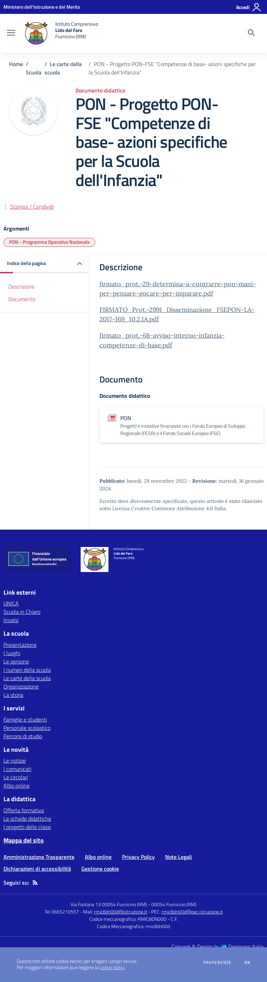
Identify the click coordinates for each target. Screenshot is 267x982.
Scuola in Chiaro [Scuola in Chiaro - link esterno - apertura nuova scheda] (21, 611)
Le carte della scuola (27, 678)
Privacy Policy (138, 857)
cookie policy (111, 967)
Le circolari (15, 777)
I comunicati (17, 769)
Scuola (33, 72)
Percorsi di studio (22, 736)
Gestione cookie (100, 868)
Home (16, 64)
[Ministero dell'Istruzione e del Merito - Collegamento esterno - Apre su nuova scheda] (41, 6)
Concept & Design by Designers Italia (217, 946)
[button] (44, 263)
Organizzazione (21, 686)
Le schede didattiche (27, 818)
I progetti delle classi (27, 827)
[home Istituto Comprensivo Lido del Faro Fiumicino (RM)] (60, 33)
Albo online (16, 785)
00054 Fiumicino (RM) (173, 904)
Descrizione (21, 286)
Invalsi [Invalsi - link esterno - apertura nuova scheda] (10, 620)
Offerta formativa (23, 810)
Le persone (16, 661)
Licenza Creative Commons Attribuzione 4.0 (162, 508)
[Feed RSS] (35, 882)
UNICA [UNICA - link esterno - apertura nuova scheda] (11, 603)
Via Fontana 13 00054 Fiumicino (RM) (109, 904)
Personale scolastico (26, 728)
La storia (13, 695)
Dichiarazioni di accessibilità (37, 868)
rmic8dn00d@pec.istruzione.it (192, 911)
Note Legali (178, 857)
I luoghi (11, 653)
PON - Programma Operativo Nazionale (49, 242)
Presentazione (20, 645)
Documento (21, 299)
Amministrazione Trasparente (38, 857)
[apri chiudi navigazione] (11, 33)
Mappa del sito (23, 840)
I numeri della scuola (27, 670)
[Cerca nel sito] (251, 33)
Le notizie (14, 760)
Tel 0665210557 (61, 911)
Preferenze (217, 962)
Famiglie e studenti (25, 719)
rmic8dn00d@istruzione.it (120, 911)
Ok (247, 962)
